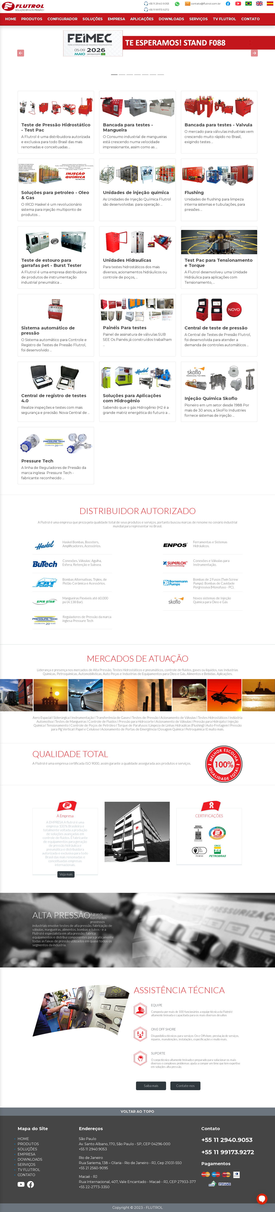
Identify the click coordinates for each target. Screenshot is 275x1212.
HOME (10, 19)
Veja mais (66, 874)
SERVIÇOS (198, 19)
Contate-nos (185, 1086)
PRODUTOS (31, 19)
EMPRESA (116, 19)
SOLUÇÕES (92, 19)
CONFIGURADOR (62, 19)
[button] (20, 53)
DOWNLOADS (171, 19)
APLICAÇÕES (142, 19)
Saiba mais (151, 1086)
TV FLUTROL (224, 19)
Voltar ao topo (137, 1111)
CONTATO (250, 19)
